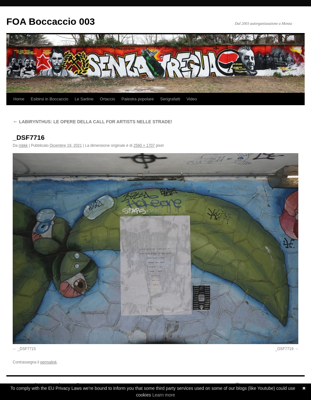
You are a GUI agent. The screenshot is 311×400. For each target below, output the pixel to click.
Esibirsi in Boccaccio (50, 99)
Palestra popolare (138, 99)
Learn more (163, 394)
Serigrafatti (170, 99)
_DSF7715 (26, 349)
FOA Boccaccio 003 (50, 21)
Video (192, 99)
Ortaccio (107, 99)
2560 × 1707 (144, 145)
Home (18, 99)
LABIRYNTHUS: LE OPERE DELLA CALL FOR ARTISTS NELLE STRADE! (92, 121)
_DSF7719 (284, 349)
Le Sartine (84, 99)
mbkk (23, 145)
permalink (48, 362)
